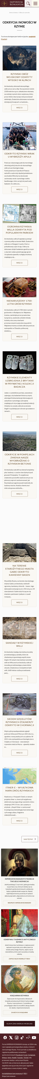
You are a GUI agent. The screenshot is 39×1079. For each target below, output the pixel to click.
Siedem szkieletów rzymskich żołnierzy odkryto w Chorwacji (19, 722)
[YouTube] (34, 1038)
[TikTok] (22, 1038)
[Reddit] (28, 1038)
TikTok (25, 1058)
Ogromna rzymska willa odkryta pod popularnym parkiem (19, 229)
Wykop (4, 1058)
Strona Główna (13, 12)
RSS (25, 1073)
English (4, 39)
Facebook (19, 1055)
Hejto (9, 1058)
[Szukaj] (28, 3)
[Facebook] (5, 1038)
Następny (30, 839)
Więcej (19, 108)
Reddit (14, 1058)
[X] (11, 1038)
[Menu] (35, 3)
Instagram (31, 1055)
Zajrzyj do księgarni (19, 1012)
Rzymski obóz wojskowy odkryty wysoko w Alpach (19, 77)
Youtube (20, 1058)
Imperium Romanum (12, 3)
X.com (25, 1055)
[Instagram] (17, 1038)
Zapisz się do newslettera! (19, 959)
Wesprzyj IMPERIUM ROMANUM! (19, 903)
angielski (32, 36)
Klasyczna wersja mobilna (19, 1024)
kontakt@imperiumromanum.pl (12, 1073)
